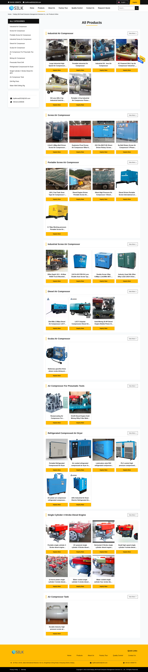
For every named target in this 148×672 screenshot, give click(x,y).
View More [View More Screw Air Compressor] (133, 115)
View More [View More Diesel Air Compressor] (133, 291)
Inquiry (135, 2)
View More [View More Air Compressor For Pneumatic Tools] (133, 386)
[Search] (137, 8)
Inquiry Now (57, 70)
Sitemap (23, 669)
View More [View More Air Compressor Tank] (133, 597)
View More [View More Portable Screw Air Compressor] (133, 162)
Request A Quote (104, 8)
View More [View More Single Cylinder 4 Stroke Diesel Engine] (133, 515)
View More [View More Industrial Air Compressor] (133, 33)
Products (41, 8)
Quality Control (77, 8)
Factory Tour (63, 8)
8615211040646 (18, 102)
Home (32, 8)
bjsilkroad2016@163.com (33, 2)
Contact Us (90, 8)
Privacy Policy (14, 669)
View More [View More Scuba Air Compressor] (133, 338)
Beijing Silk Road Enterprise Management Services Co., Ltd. (108, 669)
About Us (51, 8)
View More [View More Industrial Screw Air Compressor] (133, 244)
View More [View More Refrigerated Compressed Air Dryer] (133, 433)
